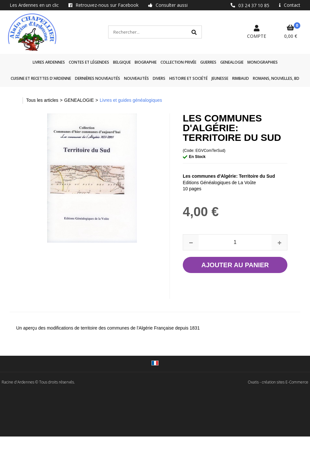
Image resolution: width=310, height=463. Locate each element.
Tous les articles (42, 100)
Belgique (122, 62)
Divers (159, 78)
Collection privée (178, 62)
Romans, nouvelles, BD (276, 78)
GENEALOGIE (231, 62)
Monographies (262, 62)
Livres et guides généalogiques (131, 100)
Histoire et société (188, 78)
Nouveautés (136, 78)
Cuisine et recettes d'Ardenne (41, 78)
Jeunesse (220, 78)
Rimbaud (240, 78)
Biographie (146, 62)
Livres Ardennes (49, 62)
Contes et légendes (89, 62)
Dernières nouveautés (97, 78)
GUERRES (208, 62)
